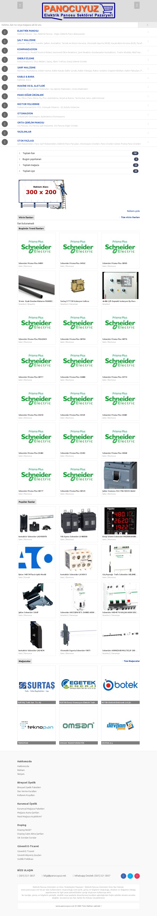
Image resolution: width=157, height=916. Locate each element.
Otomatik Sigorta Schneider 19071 (75, 650)
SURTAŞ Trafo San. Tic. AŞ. (30, 702)
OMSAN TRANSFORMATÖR (72, 743)
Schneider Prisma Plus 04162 (72, 263)
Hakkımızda (23, 766)
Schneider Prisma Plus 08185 (114, 263)
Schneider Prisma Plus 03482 (31, 453)
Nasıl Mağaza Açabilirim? (29, 816)
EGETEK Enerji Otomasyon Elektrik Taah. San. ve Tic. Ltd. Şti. (86, 702)
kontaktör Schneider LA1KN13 (73, 574)
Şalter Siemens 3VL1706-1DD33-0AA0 (118, 491)
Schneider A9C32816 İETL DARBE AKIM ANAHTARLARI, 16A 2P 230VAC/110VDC (95, 612)
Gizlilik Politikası (25, 859)
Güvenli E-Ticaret (25, 851)
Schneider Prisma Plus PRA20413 (33, 339)
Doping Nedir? (24, 830)
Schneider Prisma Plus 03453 (72, 453)
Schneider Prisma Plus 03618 (31, 415)
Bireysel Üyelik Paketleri (29, 787)
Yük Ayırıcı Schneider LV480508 (73, 537)
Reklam (21, 770)
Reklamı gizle (133, 211)
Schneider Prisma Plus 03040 (114, 453)
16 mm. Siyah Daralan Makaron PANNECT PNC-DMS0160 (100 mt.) (47, 301)
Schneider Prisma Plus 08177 (31, 491)
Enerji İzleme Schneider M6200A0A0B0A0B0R (122, 537)
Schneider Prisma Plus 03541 (72, 415)
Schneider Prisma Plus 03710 (114, 377)
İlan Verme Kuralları (27, 791)
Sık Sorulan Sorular (26, 837)
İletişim (20, 774)
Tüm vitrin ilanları (130, 217)
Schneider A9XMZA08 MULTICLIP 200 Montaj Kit (123, 650)
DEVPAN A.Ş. (107, 743)
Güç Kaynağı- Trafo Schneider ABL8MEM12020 (122, 574)
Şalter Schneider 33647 (28, 612)
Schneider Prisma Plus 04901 (31, 263)
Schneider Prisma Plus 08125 (72, 491)
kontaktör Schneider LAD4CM (31, 650)
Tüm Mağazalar (132, 661)
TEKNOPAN (23, 743)
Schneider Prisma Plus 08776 (114, 339)
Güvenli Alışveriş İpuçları (29, 855)
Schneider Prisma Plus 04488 (72, 377)
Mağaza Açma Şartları (28, 812)
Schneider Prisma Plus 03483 (114, 415)
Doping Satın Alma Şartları (30, 834)
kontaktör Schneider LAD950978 (33, 537)
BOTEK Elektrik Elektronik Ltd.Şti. (116, 702)
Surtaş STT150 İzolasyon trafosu (74, 301)
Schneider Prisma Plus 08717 (31, 377)
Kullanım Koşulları (26, 795)
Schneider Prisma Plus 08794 (72, 339)
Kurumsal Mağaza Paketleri (30, 808)
